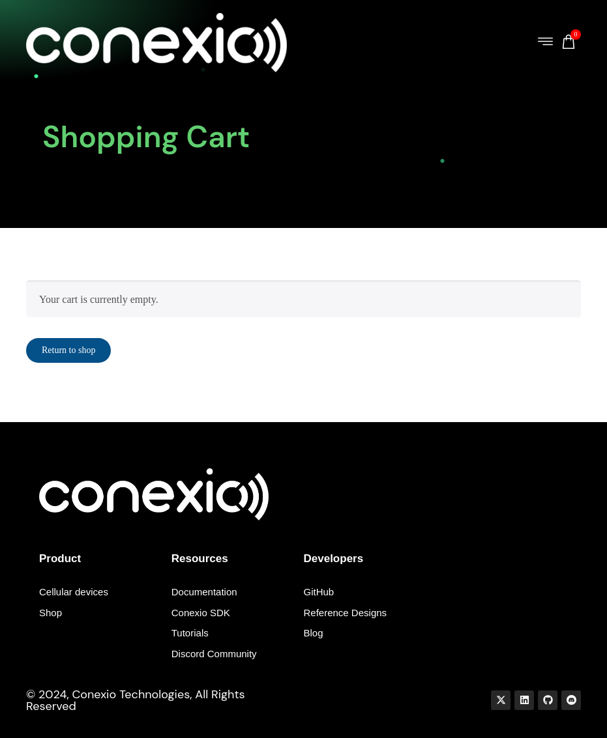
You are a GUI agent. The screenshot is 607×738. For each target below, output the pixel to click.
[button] (545, 43)
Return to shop (68, 350)
